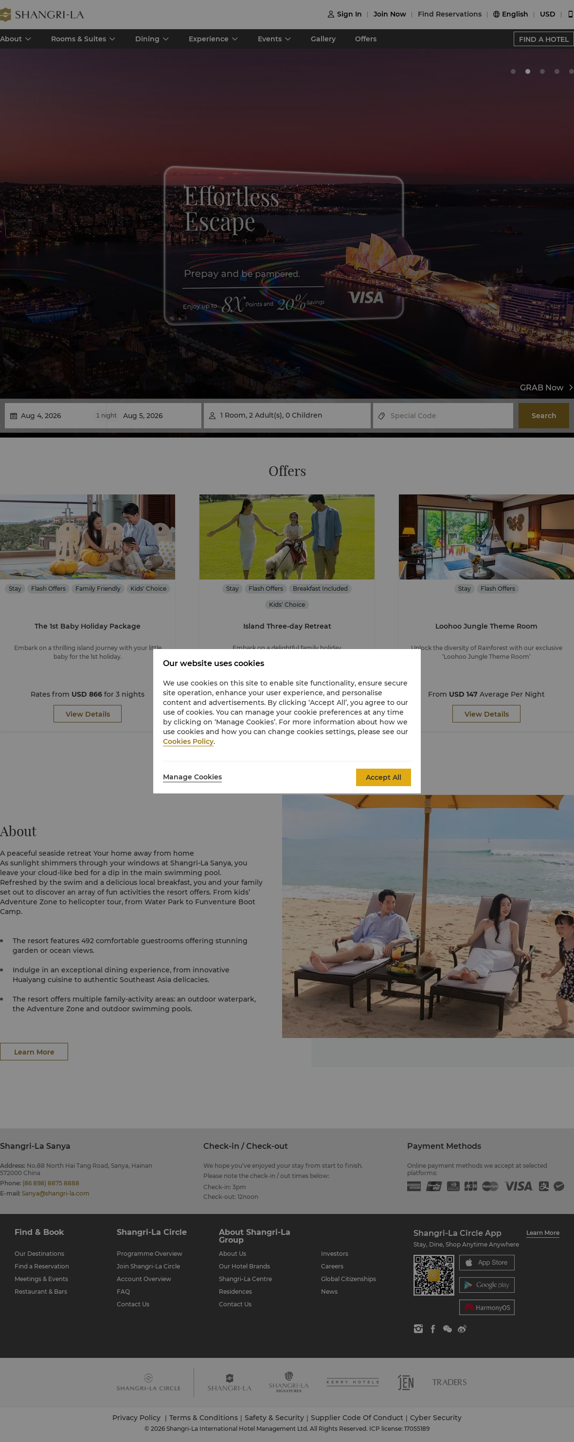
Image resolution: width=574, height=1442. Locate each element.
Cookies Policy (188, 741)
